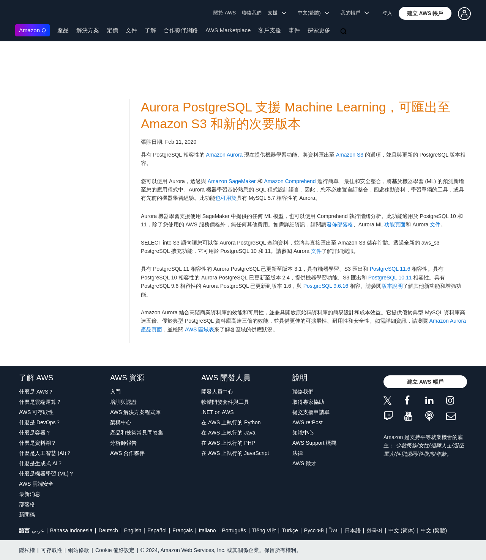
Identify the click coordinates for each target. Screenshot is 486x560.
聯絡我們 (252, 13)
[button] (425, 13)
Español (157, 530)
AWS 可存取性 (36, 412)
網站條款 (78, 550)
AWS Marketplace (228, 30)
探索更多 (319, 30)
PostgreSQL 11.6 (390, 269)
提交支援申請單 (311, 412)
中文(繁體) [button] (314, 13)
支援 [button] (277, 13)
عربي (38, 530)
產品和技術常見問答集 (136, 433)
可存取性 (51, 550)
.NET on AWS (217, 412)
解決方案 (87, 30)
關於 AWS (224, 13)
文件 (131, 30)
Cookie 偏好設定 (114, 550)
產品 (63, 30)
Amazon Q (32, 30)
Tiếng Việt (264, 530)
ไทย (334, 530)
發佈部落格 (340, 224)
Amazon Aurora (224, 155)
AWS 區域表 (199, 329)
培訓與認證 (123, 402)
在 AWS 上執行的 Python (231, 422)
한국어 (374, 530)
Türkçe (290, 530)
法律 (297, 453)
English (132, 530)
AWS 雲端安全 (36, 484)
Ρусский (314, 530)
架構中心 (120, 422)
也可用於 (226, 198)
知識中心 (303, 433)
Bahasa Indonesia (71, 530)
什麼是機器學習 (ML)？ (46, 474)
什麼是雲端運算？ (40, 402)
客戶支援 (269, 30)
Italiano (207, 530)
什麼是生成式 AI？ (41, 463)
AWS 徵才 (304, 463)
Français (182, 530)
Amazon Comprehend (290, 181)
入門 (115, 392)
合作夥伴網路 (181, 30)
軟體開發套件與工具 (225, 402)
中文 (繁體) (434, 530)
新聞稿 (27, 514)
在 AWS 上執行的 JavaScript (235, 453)
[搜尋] (344, 32)
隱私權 (27, 550)
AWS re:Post (307, 422)
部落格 (27, 504)
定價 (112, 30)
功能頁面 (395, 224)
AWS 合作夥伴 (127, 453)
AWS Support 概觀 (314, 443)
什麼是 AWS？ (36, 392)
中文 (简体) (401, 530)
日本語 (353, 530)
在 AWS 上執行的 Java (228, 433)
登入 (387, 13)
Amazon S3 (349, 155)
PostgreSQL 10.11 (390, 278)
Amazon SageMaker (232, 181)
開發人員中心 (217, 392)
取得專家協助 (308, 402)
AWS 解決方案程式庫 (135, 412)
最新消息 (29, 494)
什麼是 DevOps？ (40, 422)
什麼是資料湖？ (37, 443)
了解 (150, 30)
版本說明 (392, 286)
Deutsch (108, 530)
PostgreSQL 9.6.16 (326, 286)
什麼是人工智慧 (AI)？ (45, 453)
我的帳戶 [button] (355, 13)
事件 (294, 30)
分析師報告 (123, 443)
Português (234, 530)
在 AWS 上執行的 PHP (228, 443)
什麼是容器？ (35, 433)
